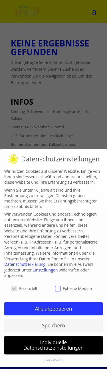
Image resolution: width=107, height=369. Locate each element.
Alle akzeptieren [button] (53, 305)
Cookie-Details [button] (53, 358)
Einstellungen (45, 267)
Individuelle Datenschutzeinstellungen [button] (53, 342)
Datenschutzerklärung (24, 261)
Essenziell (24, 286)
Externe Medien (73, 286)
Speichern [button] (53, 322)
